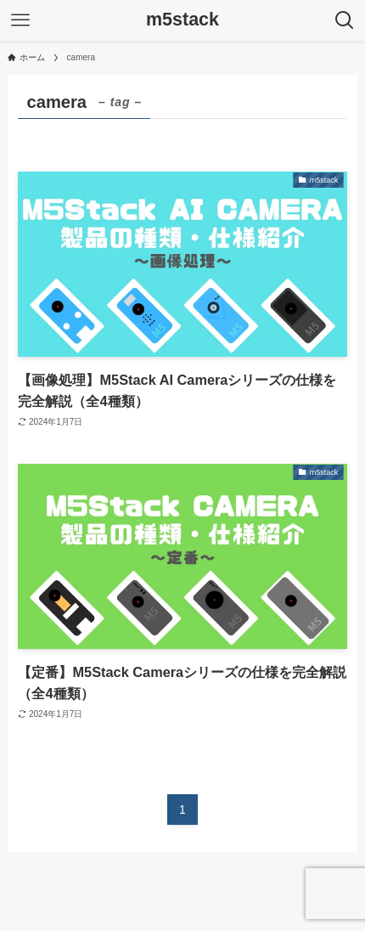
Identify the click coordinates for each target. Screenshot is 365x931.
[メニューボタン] (20, 20)
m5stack (182, 20)
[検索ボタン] (344, 20)
